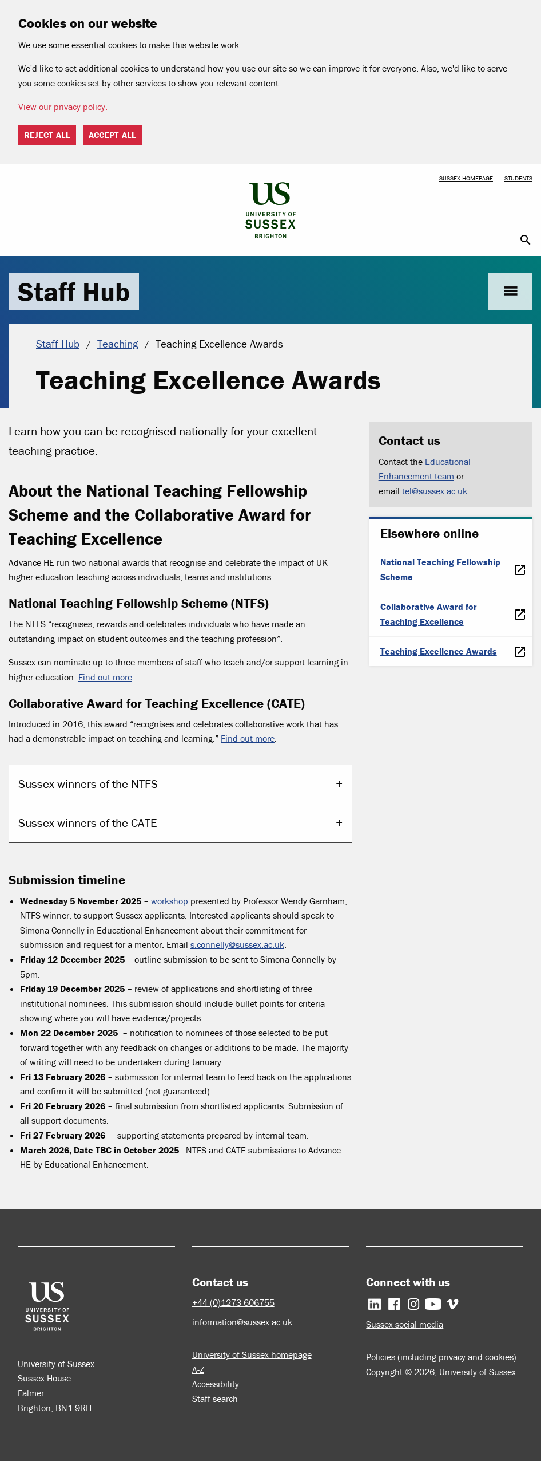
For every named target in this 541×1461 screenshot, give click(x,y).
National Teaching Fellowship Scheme (440, 569)
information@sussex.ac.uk (242, 1322)
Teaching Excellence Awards (438, 651)
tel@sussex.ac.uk (434, 491)
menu (510, 291)
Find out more (105, 677)
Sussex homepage (466, 178)
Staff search (215, 1398)
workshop (169, 901)
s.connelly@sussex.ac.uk (237, 944)
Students (518, 178)
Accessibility (215, 1383)
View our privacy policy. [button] (63, 106)
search (525, 240)
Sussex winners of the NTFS (88, 784)
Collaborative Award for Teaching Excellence (428, 614)
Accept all (112, 134)
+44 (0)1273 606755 (233, 1302)
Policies (380, 1356)
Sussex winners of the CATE (87, 823)
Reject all (47, 134)
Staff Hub (74, 291)
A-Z (198, 1369)
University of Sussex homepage (252, 1354)
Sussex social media (404, 1324)
